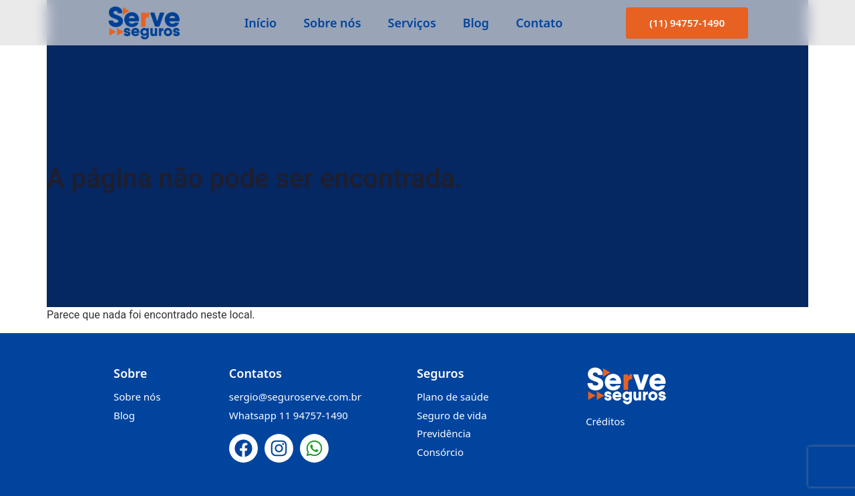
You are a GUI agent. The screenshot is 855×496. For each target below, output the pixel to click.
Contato (539, 23)
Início (260, 23)
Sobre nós (332, 23)
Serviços (412, 23)
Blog (476, 23)
